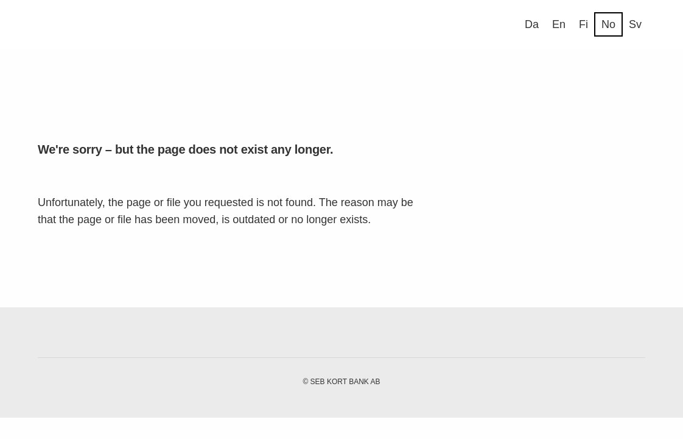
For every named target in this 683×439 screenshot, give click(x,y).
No (608, 24)
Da (532, 24)
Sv (635, 24)
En (559, 24)
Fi (583, 24)
